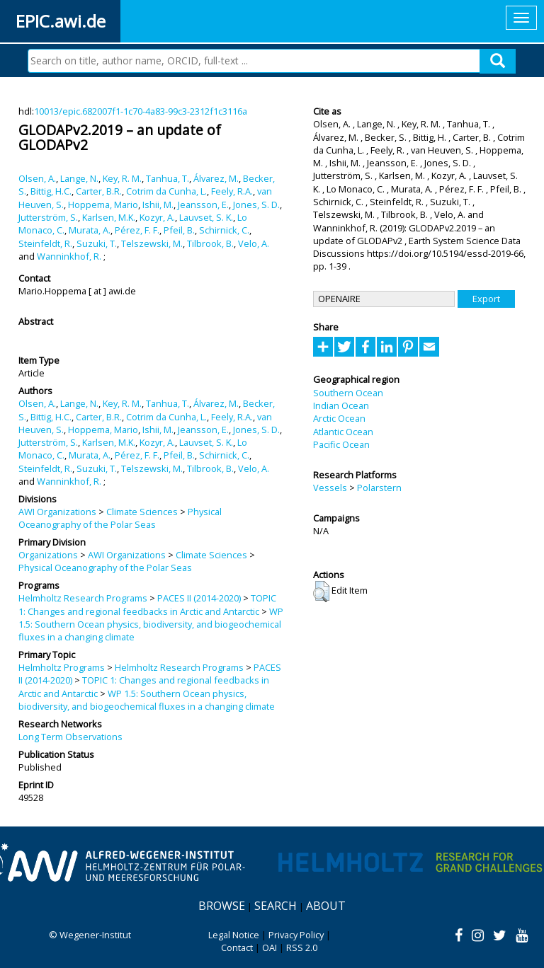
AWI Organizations (57, 511)
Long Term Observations (70, 736)
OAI (269, 947)
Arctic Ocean (339, 418)
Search (275, 906)
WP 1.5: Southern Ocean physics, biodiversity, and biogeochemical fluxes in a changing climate (150, 624)
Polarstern (379, 487)
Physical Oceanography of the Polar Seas (120, 518)
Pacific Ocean (341, 444)
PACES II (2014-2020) (199, 598)
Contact (237, 947)
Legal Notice (233, 934)
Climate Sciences (142, 511)
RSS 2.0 (301, 947)
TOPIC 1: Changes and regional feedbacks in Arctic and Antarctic (147, 604)
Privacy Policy (296, 934)
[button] (321, 591)
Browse (221, 906)
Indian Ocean (341, 405)
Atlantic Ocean (343, 431)
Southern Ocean (348, 392)
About (326, 906)
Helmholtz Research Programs (82, 598)
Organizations (48, 554)
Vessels (330, 487)
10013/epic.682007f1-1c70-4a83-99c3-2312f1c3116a (140, 111)
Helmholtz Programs (61, 667)
